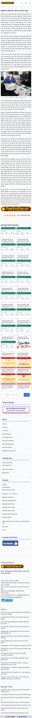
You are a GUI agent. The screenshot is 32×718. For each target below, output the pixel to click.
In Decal (24, 571)
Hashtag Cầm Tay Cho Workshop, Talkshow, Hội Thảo (16, 645)
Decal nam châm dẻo (7, 440)
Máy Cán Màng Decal (8, 444)
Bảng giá (4, 484)
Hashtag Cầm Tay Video (8, 450)
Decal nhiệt (7, 573)
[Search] (21, 2)
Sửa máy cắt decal (7, 447)
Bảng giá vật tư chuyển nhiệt (9, 514)
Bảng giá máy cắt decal (8, 504)
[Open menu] (29, 2)
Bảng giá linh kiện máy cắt (9, 500)
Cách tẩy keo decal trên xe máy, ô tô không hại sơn (15, 702)
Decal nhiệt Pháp (6, 465)
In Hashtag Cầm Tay (7, 437)
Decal (2, 571)
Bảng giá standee (7, 517)
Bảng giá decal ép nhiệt (8, 490)
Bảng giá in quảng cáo (8, 497)
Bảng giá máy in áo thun (8, 507)
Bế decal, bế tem (6, 434)
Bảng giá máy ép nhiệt (8, 510)
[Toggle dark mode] (25, 2)
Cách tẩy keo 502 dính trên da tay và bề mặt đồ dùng (16, 694)
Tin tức (4, 530)
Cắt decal (4, 427)
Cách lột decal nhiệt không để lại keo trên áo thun (15, 713)
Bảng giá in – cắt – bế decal (9, 494)
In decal (4, 424)
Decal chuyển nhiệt (7, 462)
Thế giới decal (8, 571)
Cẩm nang (5, 526)
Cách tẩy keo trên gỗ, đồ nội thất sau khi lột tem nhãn (16, 705)
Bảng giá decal (6, 487)
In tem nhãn (5, 430)
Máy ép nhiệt (5, 472)
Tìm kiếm (27, 394)
